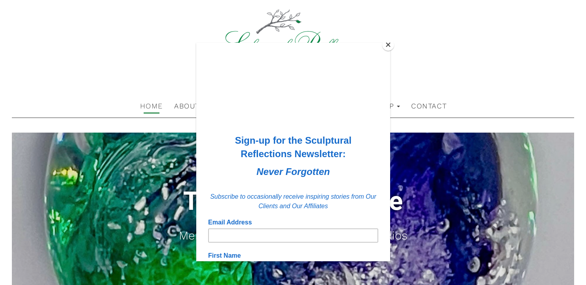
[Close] (388, 45)
